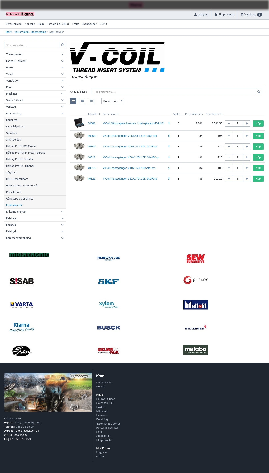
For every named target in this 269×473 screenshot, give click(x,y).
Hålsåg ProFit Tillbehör (20, 165)
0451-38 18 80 (25, 426)
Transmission (14, 54)
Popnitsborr (13, 191)
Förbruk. (11, 224)
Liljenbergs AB (13, 418)
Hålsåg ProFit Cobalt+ (19, 159)
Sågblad (11, 172)
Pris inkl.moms (214, 114)
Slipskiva (11, 132)
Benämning (109, 114)
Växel (9, 73)
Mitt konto (102, 411)
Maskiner (11, 93)
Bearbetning (38, 32)
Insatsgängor (14, 205)
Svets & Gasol (14, 100)
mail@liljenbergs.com (28, 422)
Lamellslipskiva (15, 126)
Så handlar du (104, 403)
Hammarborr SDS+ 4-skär (22, 185)
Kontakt (30, 23)
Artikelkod (94, 114)
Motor (10, 67)
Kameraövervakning (18, 237)
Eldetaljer (12, 218)
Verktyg (11, 106)
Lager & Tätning (16, 60)
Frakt (75, 23)
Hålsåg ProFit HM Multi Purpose (25, 152)
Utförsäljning (14, 23)
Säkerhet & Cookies (108, 423)
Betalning (102, 419)
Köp (258, 123)
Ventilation (12, 80)
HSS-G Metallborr (17, 178)
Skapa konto (103, 440)
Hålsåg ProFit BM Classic (21, 146)
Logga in (101, 452)
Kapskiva (11, 119)
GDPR (103, 23)
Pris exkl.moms (194, 114)
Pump (9, 87)
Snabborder (89, 23)
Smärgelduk (13, 139)
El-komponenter (16, 211)
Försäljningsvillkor (58, 23)
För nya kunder (105, 399)
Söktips (100, 407)
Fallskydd (11, 231)
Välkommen (21, 32)
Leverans (101, 415)
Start (9, 32)
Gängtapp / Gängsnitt (19, 198)
